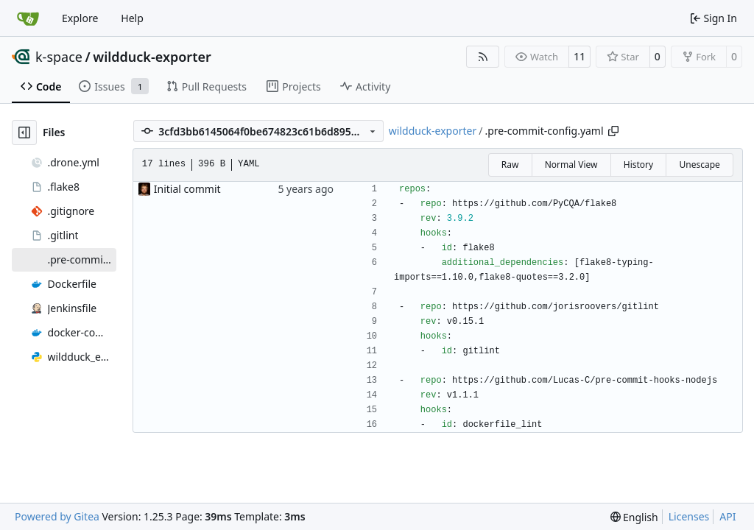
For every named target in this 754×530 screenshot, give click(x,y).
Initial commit (187, 189)
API (727, 516)
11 (579, 56)
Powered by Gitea (57, 516)
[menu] (634, 517)
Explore (80, 18)
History (638, 164)
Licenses (689, 516)
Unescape (699, 164)
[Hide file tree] (24, 132)
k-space (58, 56)
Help (132, 18)
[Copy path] (613, 131)
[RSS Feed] (483, 57)
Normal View (571, 164)
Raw (510, 164)
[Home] (28, 18)
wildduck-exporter (152, 56)
